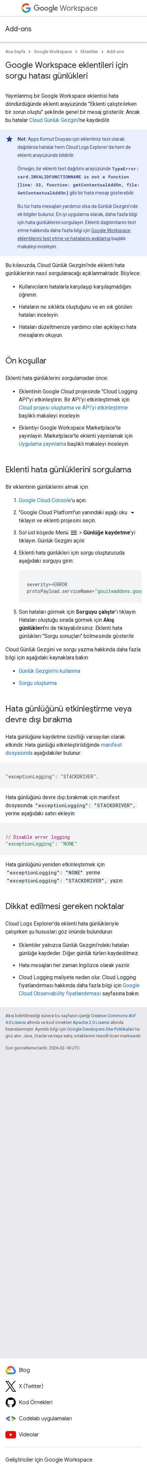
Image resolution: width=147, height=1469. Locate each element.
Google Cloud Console (45, 500)
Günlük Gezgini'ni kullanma (49, 671)
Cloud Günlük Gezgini (54, 120)
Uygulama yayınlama (42, 444)
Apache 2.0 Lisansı (91, 1022)
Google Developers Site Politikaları (100, 1029)
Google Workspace (53, 51)
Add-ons (18, 29)
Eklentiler (89, 51)
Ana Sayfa (15, 51)
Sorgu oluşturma (38, 683)
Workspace (66, 8)
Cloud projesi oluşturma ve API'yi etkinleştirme (73, 407)
